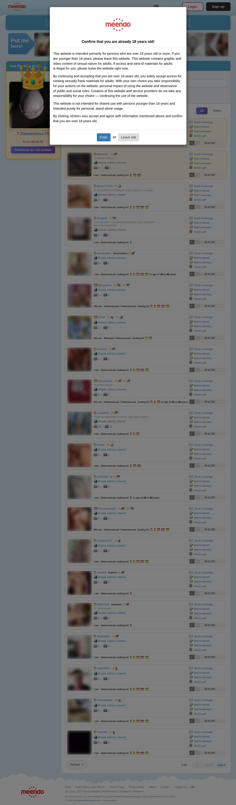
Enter (104, 137)
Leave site (128, 137)
